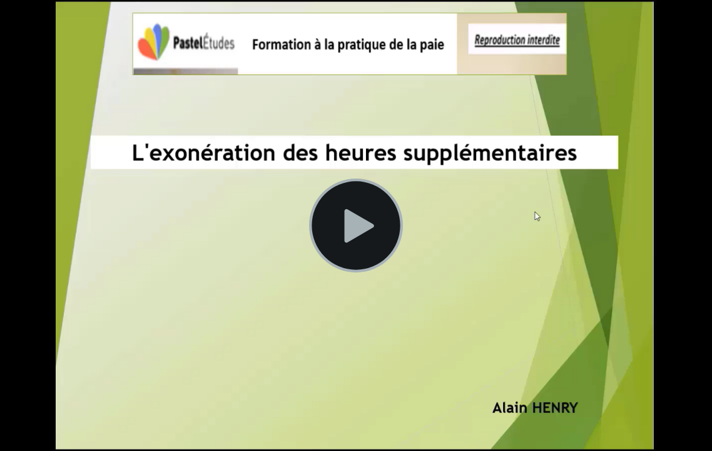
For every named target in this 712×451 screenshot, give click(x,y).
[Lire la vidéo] (356, 225)
